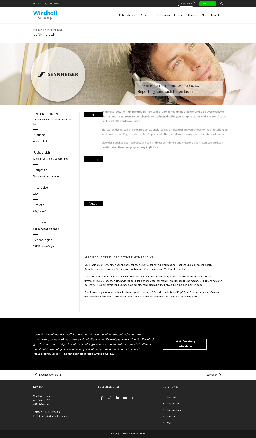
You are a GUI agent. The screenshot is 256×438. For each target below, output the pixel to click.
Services (146, 15)
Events (179, 15)
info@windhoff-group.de (55, 416)
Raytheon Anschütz (48, 374)
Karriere (192, 15)
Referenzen (163, 15)
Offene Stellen (208, 3)
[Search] (221, 3)
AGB (169, 422)
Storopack (213, 374)
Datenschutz (174, 410)
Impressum (173, 403)
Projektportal (186, 3)
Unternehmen (128, 15)
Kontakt (217, 15)
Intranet (171, 416)
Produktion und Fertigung (47, 29)
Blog (204, 15)
